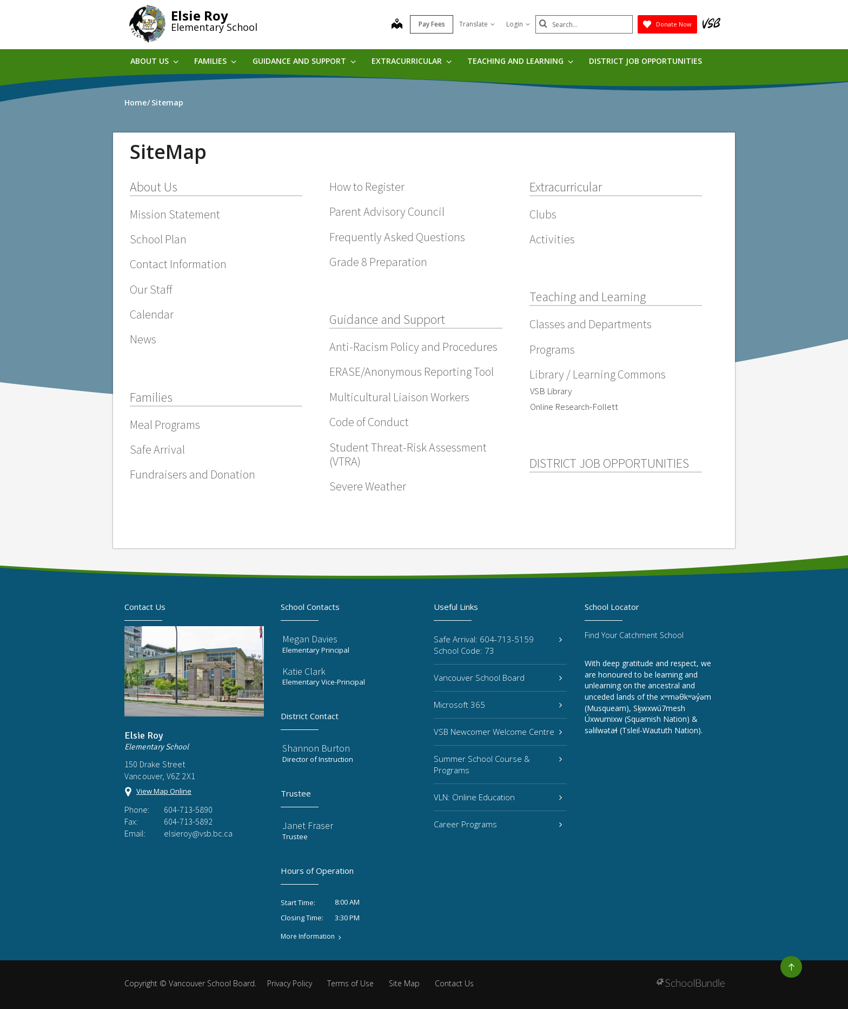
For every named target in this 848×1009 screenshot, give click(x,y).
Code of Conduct (369, 421)
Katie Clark (304, 671)
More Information (308, 936)
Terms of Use (350, 983)
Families (215, 61)
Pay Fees (432, 24)
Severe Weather (367, 486)
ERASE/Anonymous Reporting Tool (411, 371)
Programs (552, 349)
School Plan (158, 239)
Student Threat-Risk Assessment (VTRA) (408, 454)
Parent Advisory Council (387, 211)
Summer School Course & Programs (498, 764)
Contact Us (454, 983)
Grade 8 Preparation (378, 261)
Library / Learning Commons (597, 374)
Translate (477, 24)
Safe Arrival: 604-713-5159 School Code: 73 (498, 645)
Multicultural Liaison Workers (399, 396)
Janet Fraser (307, 825)
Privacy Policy (289, 983)
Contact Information (178, 263)
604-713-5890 (188, 809)
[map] (397, 24)
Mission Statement (175, 214)
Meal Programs (165, 424)
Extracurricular (412, 61)
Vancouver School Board (498, 677)
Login (518, 24)
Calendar (152, 314)
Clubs (542, 214)
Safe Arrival (157, 449)
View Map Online (163, 791)
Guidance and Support (304, 61)
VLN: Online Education (498, 797)
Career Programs (498, 824)
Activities (552, 239)
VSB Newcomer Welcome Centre (498, 731)
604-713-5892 (188, 821)
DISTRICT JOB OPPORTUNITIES (645, 61)
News (143, 339)
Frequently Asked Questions (397, 236)
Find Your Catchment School (634, 635)
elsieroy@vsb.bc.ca (198, 833)
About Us (154, 61)
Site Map (404, 983)
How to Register (367, 186)
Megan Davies (309, 639)
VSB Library (551, 391)
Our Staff (151, 289)
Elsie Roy (199, 15)
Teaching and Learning (520, 61)
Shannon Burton (316, 748)
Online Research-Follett (574, 407)
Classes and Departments (590, 323)
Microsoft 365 (498, 704)
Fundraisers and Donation (192, 474)
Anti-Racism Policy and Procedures (413, 346)
